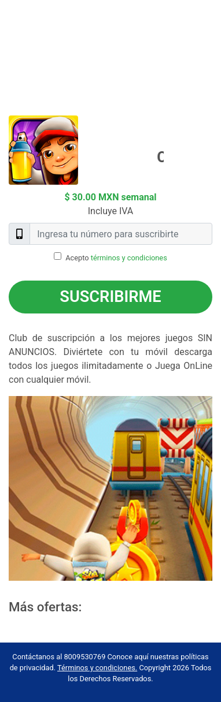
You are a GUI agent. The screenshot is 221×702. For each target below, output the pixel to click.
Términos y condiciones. (97, 667)
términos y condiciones (129, 257)
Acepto (116, 257)
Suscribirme (110, 296)
